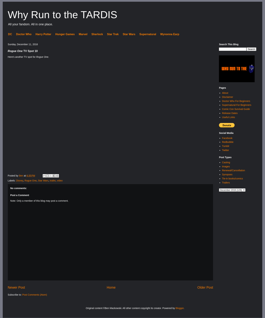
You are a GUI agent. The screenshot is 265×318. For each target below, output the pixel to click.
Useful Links (228, 117)
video (60, 180)
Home (111, 287)
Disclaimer (227, 97)
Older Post (205, 287)
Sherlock (97, 34)
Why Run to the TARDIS (62, 14)
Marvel (83, 34)
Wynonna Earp (169, 34)
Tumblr (225, 146)
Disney (19, 180)
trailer (53, 180)
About (225, 93)
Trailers (226, 182)
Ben (21, 175)
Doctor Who (24, 34)
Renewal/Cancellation (233, 170)
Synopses (227, 174)
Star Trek (113, 34)
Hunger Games (65, 34)
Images (226, 166)
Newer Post (16, 287)
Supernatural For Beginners (236, 105)
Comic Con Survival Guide (236, 109)
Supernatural (147, 34)
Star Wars (129, 34)
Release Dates (230, 113)
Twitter (225, 150)
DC (10, 34)
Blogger (180, 308)
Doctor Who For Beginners (236, 101)
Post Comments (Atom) (34, 294)
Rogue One (30, 180)
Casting (226, 162)
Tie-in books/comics (232, 178)
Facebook (227, 138)
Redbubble (228, 142)
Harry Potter (43, 34)
